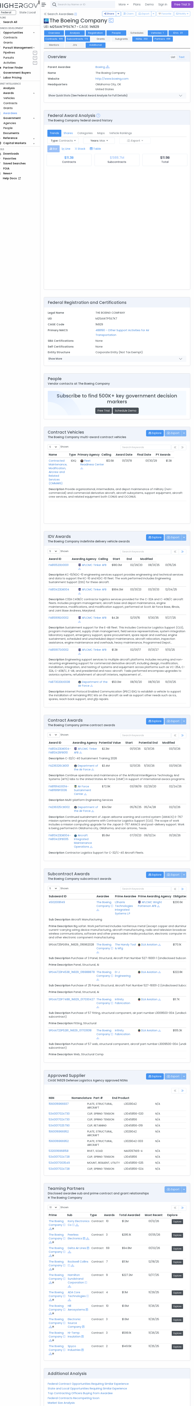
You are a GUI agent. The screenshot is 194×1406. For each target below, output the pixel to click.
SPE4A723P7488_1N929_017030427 (77, 988)
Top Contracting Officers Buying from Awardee (85, 1370)
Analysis (80, 32)
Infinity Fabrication (127, 990)
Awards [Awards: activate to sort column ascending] (114, 1192)
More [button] (122, 4)
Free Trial (106, 410)
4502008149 (62, 891)
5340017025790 (64, 1110)
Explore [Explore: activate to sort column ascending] (177, 1192)
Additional (121, 45)
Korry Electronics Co (81, 1200)
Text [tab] (182, 57)
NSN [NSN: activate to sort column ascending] (56, 1087)
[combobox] (112, 4)
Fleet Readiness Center (95, 464)
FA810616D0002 (64, 610)
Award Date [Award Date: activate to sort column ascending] (136, 455)
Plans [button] (137, 4)
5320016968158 (64, 1128)
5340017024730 (64, 1098)
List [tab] (173, 57)
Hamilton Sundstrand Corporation (80, 1256)
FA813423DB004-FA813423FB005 (65, 826)
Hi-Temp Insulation (78, 1312)
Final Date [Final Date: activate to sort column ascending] (156, 455)
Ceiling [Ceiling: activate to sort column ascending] (118, 455)
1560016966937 (64, 1092)
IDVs (59, 38)
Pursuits (14, 57)
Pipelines (14, 52)
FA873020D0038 (64, 671)
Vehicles (14, 98)
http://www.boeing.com (115, 79)
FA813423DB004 (64, 586)
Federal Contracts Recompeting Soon (79, 1375)
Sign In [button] (162, 4)
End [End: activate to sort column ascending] (157, 559)
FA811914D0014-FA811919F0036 (64, 777)
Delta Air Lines (81, 1225)
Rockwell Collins (78, 1241)
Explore (178, 1199)
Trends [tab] (59, 133)
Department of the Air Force (100, 671)
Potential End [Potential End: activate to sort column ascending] (155, 728)
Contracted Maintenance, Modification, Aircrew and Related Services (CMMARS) (65, 470)
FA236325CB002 (64, 796)
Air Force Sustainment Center (87, 779)
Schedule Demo (128, 410)
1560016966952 (64, 1116)
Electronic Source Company (79, 1300)
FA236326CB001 (64, 751)
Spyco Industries (78, 1325)
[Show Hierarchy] (111, 67)
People (13, 128)
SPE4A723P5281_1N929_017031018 (75, 1019)
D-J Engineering (128, 962)
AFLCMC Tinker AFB (93, 565)
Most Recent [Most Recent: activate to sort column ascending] (159, 1192)
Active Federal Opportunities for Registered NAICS (87, 1385)
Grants (13, 42)
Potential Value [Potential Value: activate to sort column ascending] (117, 728)
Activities (15, 63)
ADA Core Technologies (81, 1271)
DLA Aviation (154, 933)
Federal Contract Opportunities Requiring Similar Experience (93, 1361)
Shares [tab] (73, 133)
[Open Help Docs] (81, 14)
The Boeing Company (109, 893)
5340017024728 (64, 1134)
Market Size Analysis (66, 1380)
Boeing (103, 67)
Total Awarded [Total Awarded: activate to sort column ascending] (134, 1192)
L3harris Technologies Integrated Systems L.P (129, 896)
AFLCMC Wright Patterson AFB (155, 893)
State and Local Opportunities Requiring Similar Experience (92, 1366)
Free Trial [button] (182, 4)
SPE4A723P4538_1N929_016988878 (77, 961)
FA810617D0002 (64, 642)
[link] (182, 552)
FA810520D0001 (64, 565)
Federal (11, 12)
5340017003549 (64, 1140)
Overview (59, 32)
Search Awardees (64, 14)
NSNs (168, 38)
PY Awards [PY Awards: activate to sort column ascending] (175, 455)
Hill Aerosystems (80, 1285)
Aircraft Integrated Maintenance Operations (88, 829)
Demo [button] (149, 4)
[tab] (59, 148)
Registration (100, 32)
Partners (59, 45)
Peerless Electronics (79, 1214)
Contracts (16, 37)
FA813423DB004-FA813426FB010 (65, 735)
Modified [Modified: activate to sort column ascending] (175, 559)
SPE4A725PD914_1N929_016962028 (76, 933)
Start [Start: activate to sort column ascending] (144, 559)
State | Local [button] (33, 12)
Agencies (15, 123)
